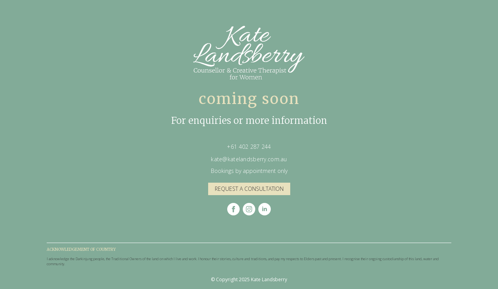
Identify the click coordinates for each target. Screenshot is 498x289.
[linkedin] (264, 209)
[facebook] (233, 209)
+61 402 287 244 (249, 146)
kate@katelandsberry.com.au (249, 159)
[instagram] (249, 209)
